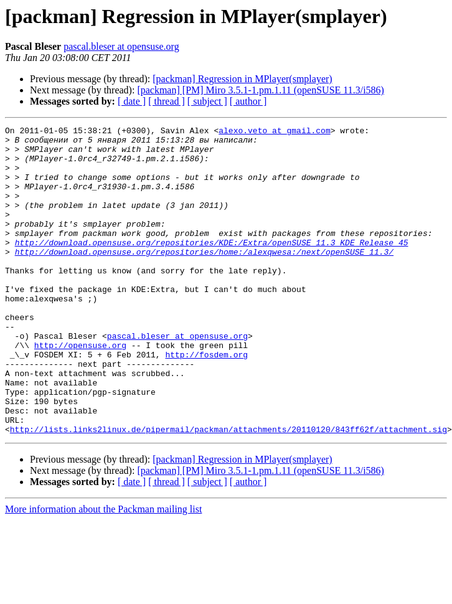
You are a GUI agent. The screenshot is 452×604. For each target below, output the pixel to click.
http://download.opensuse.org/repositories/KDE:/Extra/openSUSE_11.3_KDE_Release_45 (211, 266)
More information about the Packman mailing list (103, 570)
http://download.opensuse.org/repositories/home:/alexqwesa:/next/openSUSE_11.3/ (204, 277)
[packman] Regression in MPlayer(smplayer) (242, 78)
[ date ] (132, 101)
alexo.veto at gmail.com (274, 132)
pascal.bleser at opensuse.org (121, 46)
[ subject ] (207, 101)
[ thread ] (166, 101)
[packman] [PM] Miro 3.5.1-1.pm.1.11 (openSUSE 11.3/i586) (260, 90)
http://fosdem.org (206, 401)
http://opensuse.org (80, 389)
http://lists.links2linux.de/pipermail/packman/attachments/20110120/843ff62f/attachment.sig (228, 490)
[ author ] (248, 101)
